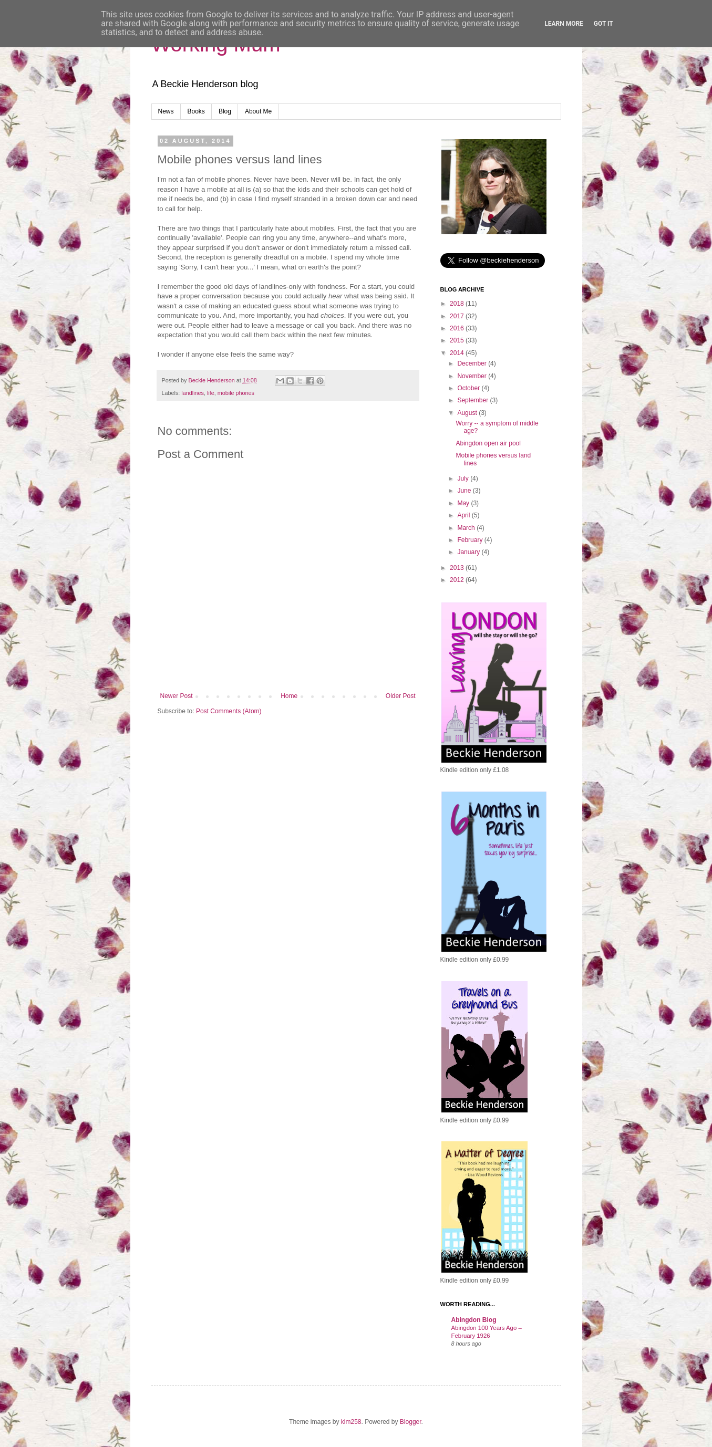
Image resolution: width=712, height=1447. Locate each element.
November (472, 376)
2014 (458, 353)
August (468, 413)
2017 (458, 316)
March (467, 528)
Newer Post (176, 696)
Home (289, 696)
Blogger (410, 1421)
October (469, 388)
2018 (458, 303)
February (470, 540)
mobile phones (236, 393)
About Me (258, 111)
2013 (458, 567)
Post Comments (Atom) (229, 711)
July (463, 478)
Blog (225, 111)
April (464, 515)
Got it (603, 23)
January (469, 552)
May (464, 503)
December (472, 363)
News (166, 111)
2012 (458, 580)
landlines (192, 393)
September (473, 400)
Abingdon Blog (474, 1320)
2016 (458, 328)
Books (196, 111)
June (464, 490)
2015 (458, 340)
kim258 (351, 1421)
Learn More (563, 23)
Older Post (401, 696)
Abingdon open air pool (488, 443)
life (210, 393)
